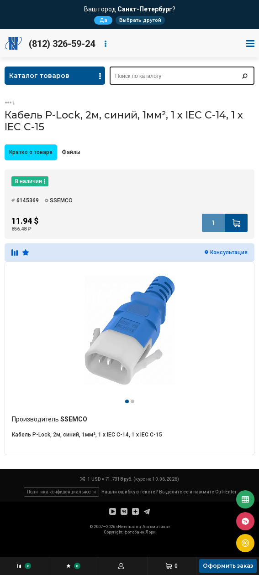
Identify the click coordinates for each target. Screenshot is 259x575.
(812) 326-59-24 (62, 43)
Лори (150, 532)
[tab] (31, 152)
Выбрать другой (140, 20)
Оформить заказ (228, 565)
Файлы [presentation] (71, 152)
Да (103, 20)
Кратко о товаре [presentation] (31, 152)
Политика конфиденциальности (61, 491)
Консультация (229, 252)
